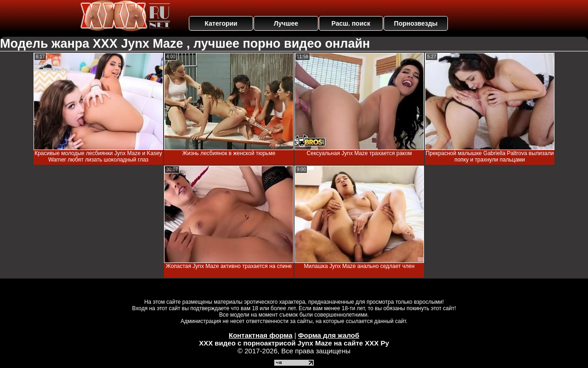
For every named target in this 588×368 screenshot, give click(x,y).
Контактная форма (261, 335)
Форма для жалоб (328, 335)
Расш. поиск (350, 23)
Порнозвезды (416, 23)
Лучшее (286, 23)
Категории (221, 23)
